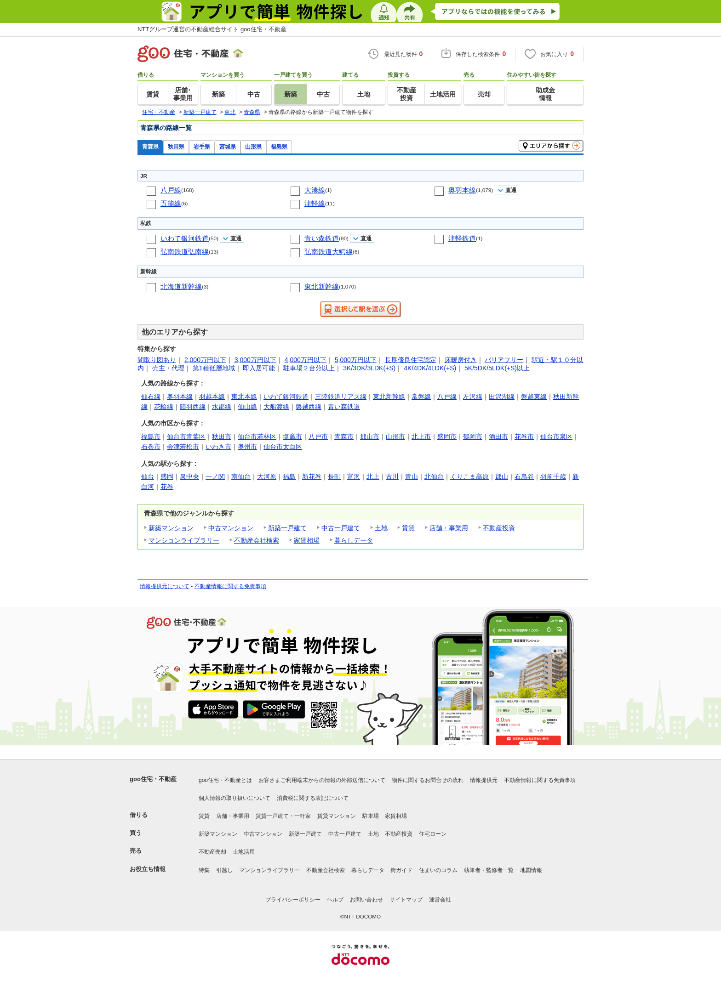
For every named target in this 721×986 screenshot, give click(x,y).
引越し (224, 870)
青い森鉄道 (321, 238)
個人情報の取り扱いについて (234, 798)
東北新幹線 (321, 286)
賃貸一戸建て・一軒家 (283, 816)
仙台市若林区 (257, 436)
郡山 (501, 476)
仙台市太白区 (282, 446)
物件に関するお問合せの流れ (428, 780)
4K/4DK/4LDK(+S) (430, 368)
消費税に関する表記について (313, 798)
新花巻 (311, 476)
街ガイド (401, 870)
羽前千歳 (553, 476)
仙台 (147, 476)
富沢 (353, 476)
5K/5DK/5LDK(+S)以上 (497, 368)
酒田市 (498, 436)
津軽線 (314, 203)
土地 (381, 528)
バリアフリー (504, 359)
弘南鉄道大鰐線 (328, 251)
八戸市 (318, 436)
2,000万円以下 (205, 359)
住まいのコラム (438, 870)
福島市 (150, 436)
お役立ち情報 (148, 869)
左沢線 (472, 396)
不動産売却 (212, 852)
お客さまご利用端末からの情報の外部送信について (321, 780)
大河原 (266, 476)
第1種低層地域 (214, 368)
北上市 (421, 436)
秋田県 (176, 146)
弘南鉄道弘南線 (184, 251)
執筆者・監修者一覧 (489, 870)
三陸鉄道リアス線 (340, 396)
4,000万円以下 (305, 359)
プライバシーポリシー (292, 899)
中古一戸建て (340, 528)
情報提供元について (164, 586)
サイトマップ (406, 899)
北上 (372, 476)
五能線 (170, 203)
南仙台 (241, 476)
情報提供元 (484, 780)
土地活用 (244, 852)
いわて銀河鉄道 (184, 238)
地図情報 (531, 870)
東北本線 (244, 396)
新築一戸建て (287, 528)
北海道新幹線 (181, 286)
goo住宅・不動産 (153, 779)
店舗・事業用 (448, 528)
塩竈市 (292, 436)
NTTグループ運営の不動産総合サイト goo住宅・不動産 (211, 29)
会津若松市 (183, 446)
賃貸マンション (336, 816)
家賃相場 (307, 540)
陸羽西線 (193, 406)
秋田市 (221, 436)
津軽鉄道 (462, 238)
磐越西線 (308, 406)
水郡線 (221, 406)
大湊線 (314, 190)
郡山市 (369, 436)
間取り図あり (156, 359)
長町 (334, 476)
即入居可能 (259, 368)
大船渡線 (276, 406)
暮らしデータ (353, 540)
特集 (204, 870)
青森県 (150, 146)
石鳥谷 (524, 476)
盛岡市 (447, 436)
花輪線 (163, 406)
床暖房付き (461, 359)
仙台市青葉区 (186, 436)
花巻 (166, 486)
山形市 (395, 436)
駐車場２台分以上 (309, 368)
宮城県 (227, 146)
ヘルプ (335, 899)
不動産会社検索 (256, 540)
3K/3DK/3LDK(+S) (369, 368)
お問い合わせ (366, 899)
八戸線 (170, 190)
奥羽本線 (462, 190)
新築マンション (171, 528)
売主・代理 (168, 368)
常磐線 (421, 396)
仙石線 (150, 396)
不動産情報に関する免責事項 (230, 586)
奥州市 (247, 446)
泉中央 (189, 476)
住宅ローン (432, 834)
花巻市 (524, 436)
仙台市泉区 (556, 436)
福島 (289, 476)
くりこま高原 (469, 476)
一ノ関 (215, 476)
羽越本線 (212, 396)
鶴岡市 (472, 436)
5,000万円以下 (356, 359)
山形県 (253, 146)
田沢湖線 (502, 396)
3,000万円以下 (255, 359)
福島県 (279, 146)
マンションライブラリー (184, 540)
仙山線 (247, 406)
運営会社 (440, 899)
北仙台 (434, 476)
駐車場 (370, 816)
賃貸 (408, 528)
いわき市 (218, 446)
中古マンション (230, 528)
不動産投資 (499, 528)
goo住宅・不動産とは (225, 780)
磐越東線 (534, 396)
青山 (411, 476)
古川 (392, 476)
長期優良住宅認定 (410, 359)
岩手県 (202, 146)
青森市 (344, 436)
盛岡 (166, 476)
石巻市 (150, 446)
